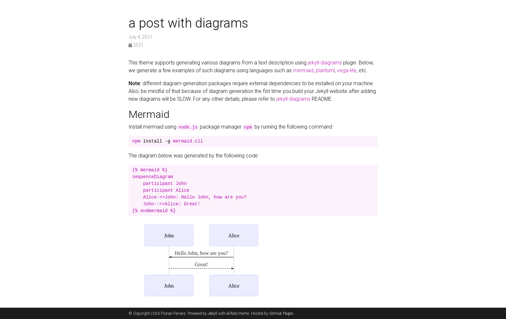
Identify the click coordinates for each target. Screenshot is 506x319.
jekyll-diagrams (325, 63)
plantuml (325, 70)
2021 (136, 45)
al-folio (232, 313)
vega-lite (346, 70)
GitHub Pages (281, 313)
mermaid (303, 70)
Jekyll (212, 313)
